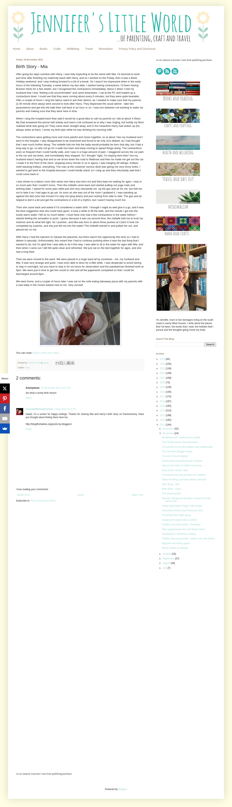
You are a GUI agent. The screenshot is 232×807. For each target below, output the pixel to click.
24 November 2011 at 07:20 (55, 387)
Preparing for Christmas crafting (179, 534)
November (168, 433)
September (169, 558)
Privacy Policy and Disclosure (137, 48)
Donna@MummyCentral (39, 409)
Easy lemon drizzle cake (175, 470)
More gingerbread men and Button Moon (183, 529)
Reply (29, 397)
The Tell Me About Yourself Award (180, 442)
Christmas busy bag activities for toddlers (184, 475)
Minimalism (106, 48)
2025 (163, 359)
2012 (163, 420)
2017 (163, 396)
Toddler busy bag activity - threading (181, 524)
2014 (163, 410)
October (167, 554)
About (30, 48)
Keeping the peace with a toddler (179, 520)
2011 (163, 424)
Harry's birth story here (45, 352)
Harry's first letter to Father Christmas (182, 465)
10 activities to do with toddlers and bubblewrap (187, 447)
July (165, 568)
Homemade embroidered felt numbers (182, 461)
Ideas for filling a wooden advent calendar (184, 479)
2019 (163, 387)
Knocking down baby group (176, 515)
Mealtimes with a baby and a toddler (181, 437)
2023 (163, 368)
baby (27, 367)
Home (16, 48)
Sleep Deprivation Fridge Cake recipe (182, 506)
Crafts (57, 48)
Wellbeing (73, 48)
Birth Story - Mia (170, 484)
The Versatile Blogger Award (177, 451)
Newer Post (23, 495)
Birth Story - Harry (171, 489)
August (167, 563)
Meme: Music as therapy (175, 548)
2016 (163, 401)
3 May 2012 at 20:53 (65, 409)
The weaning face (171, 493)
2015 (163, 406)
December (168, 428)
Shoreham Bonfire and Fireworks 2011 (182, 510)
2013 (163, 415)
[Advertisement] (176, 637)
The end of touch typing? (175, 456)
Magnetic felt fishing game (176, 543)
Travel (89, 48)
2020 (163, 382)
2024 (163, 363)
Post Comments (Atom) (43, 500)
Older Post (137, 495)
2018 (163, 391)
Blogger (122, 789)
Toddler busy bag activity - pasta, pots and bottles (188, 538)
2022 (163, 373)
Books (43, 48)
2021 (163, 377)
